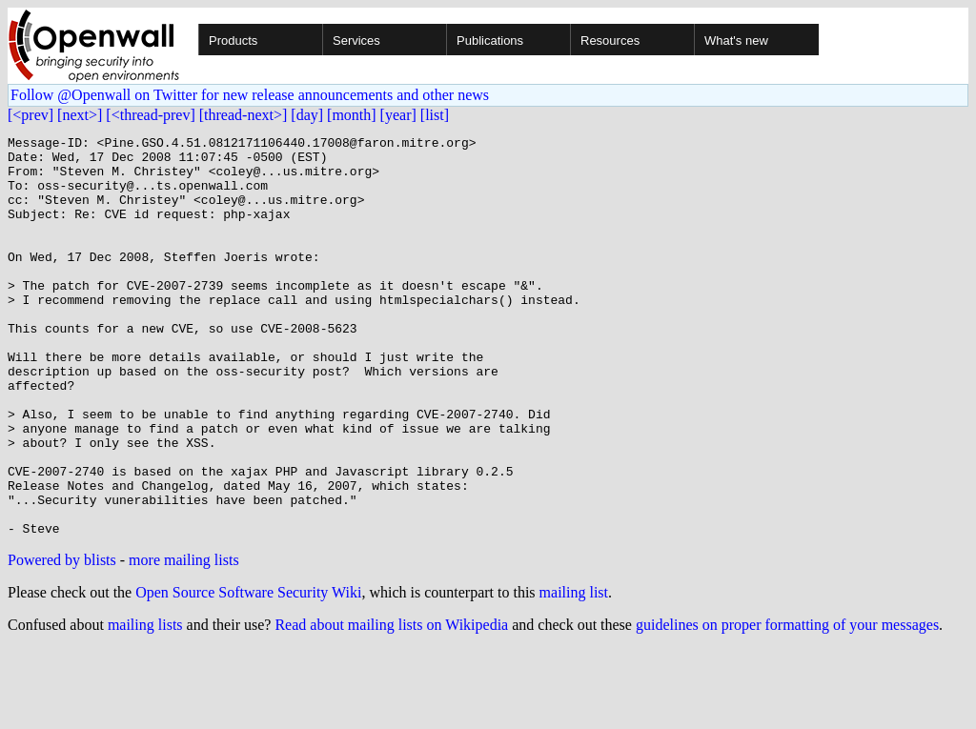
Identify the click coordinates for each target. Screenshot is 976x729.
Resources (610, 40)
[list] (434, 115)
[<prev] (30, 115)
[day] (307, 115)
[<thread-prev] (150, 115)
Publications (490, 40)
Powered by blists (62, 640)
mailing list (573, 672)
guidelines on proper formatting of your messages (787, 705)
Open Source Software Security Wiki (248, 672)
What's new (736, 40)
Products (233, 40)
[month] (351, 115)
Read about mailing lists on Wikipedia (391, 705)
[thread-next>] (243, 115)
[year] (398, 115)
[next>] (79, 115)
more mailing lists (184, 640)
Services (356, 40)
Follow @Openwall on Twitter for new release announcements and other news (249, 95)
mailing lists (145, 705)
